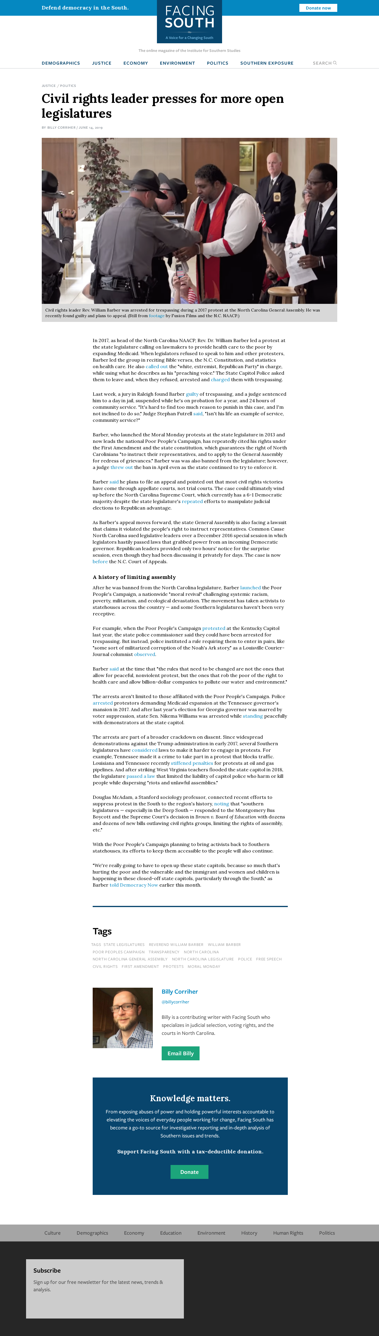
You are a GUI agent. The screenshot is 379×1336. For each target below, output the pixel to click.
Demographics (61, 63)
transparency (164, 951)
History (249, 1232)
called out (157, 366)
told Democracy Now (134, 885)
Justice (102, 63)
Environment (177, 63)
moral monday (204, 966)
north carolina (201, 951)
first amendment (140, 966)
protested (214, 628)
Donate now (318, 8)
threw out (121, 467)
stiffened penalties (192, 763)
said (198, 413)
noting (221, 804)
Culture (52, 1232)
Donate (189, 1172)
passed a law (140, 776)
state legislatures (124, 944)
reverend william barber (176, 944)
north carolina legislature (203, 959)
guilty (192, 394)
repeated (193, 501)
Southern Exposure (267, 63)
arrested (103, 703)
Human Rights (288, 1232)
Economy (135, 63)
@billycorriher (175, 1002)
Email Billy (181, 1053)
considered (145, 750)
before (100, 561)
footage (157, 315)
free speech (269, 959)
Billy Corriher (61, 127)
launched (251, 587)
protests (173, 966)
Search (325, 63)
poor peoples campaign (119, 951)
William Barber (224, 944)
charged (221, 379)
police (245, 959)
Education (171, 1232)
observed (144, 654)
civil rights (105, 966)
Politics (218, 63)
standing (253, 716)
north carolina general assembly (130, 959)
